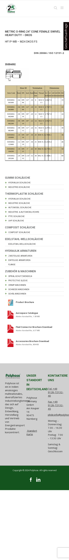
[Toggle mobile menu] (62, 8)
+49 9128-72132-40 (55, 392)
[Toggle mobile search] (55, 8)
